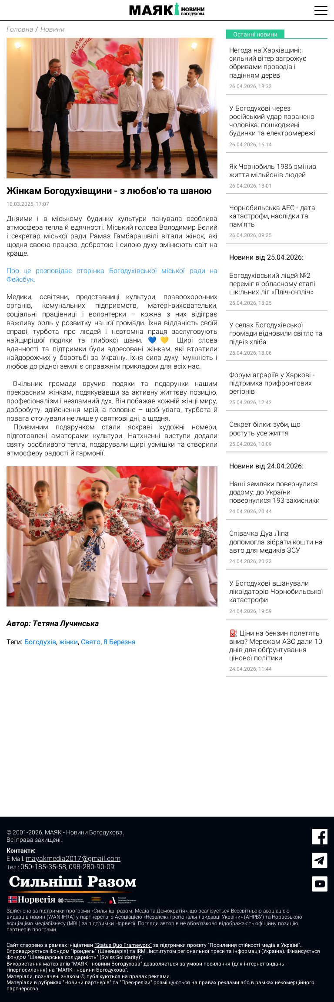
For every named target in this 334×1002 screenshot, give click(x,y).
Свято (90, 642)
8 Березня (120, 642)
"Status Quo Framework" (123, 945)
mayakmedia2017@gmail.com (73, 858)
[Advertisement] (112, 720)
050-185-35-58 (43, 867)
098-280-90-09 (91, 867)
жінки (68, 642)
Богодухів (40, 642)
